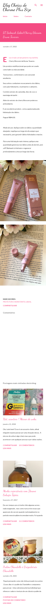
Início (5, 16)
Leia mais (7, 448)
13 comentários (26, 445)
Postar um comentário (14, 600)
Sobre (16, 16)
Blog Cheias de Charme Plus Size (17, 7)
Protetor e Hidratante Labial (17, 302)
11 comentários (26, 521)
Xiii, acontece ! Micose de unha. (20, 419)
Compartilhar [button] (10, 305)
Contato (28, 16)
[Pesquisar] (35, 4)
